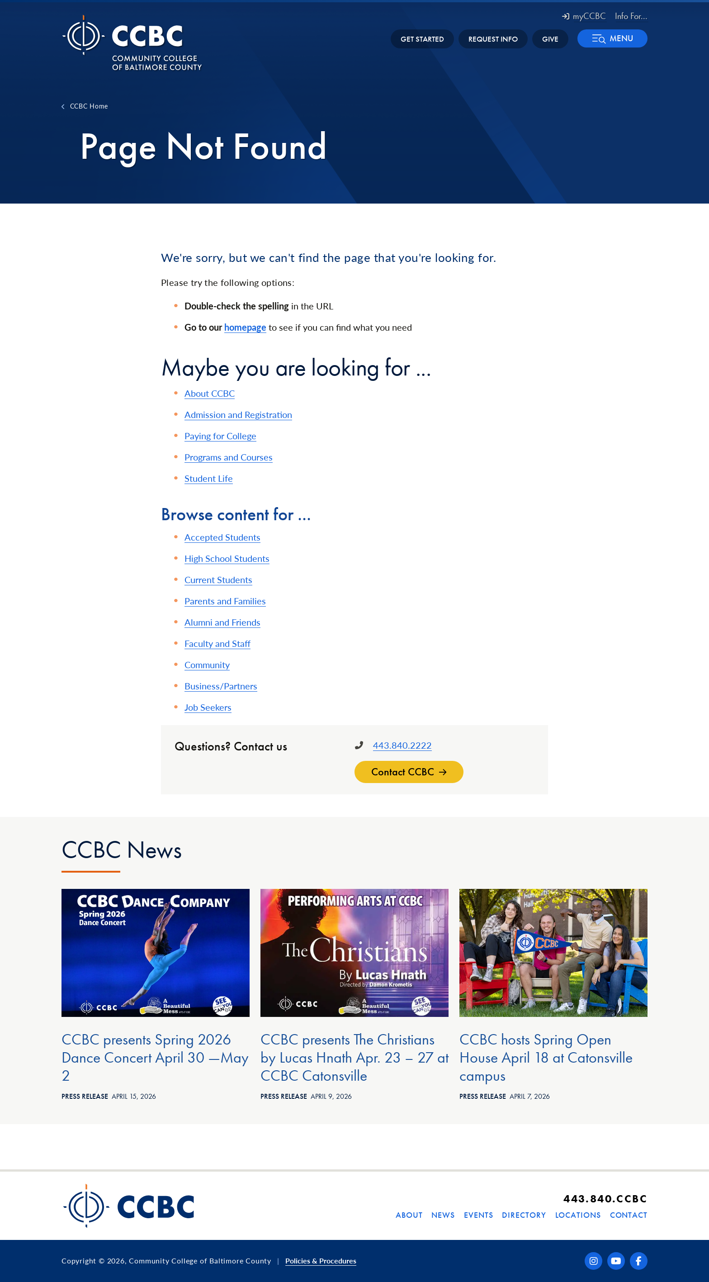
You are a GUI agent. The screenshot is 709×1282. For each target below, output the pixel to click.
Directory (524, 1215)
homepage (245, 327)
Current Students (218, 579)
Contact (629, 1215)
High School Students (226, 558)
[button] (612, 38)
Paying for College (220, 435)
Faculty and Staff (217, 643)
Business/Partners (220, 685)
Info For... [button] (631, 16)
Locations (578, 1215)
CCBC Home (89, 105)
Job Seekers (208, 707)
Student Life (208, 478)
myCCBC (584, 16)
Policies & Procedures (320, 1260)
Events (478, 1215)
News (443, 1215)
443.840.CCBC (605, 1199)
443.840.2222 (402, 745)
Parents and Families (225, 600)
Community (207, 664)
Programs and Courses (228, 457)
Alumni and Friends (222, 622)
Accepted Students (222, 537)
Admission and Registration (238, 414)
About (409, 1215)
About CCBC (209, 393)
